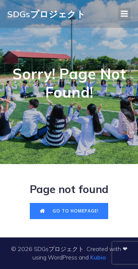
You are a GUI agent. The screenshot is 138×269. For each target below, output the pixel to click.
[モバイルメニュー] (124, 14)
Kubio (98, 257)
